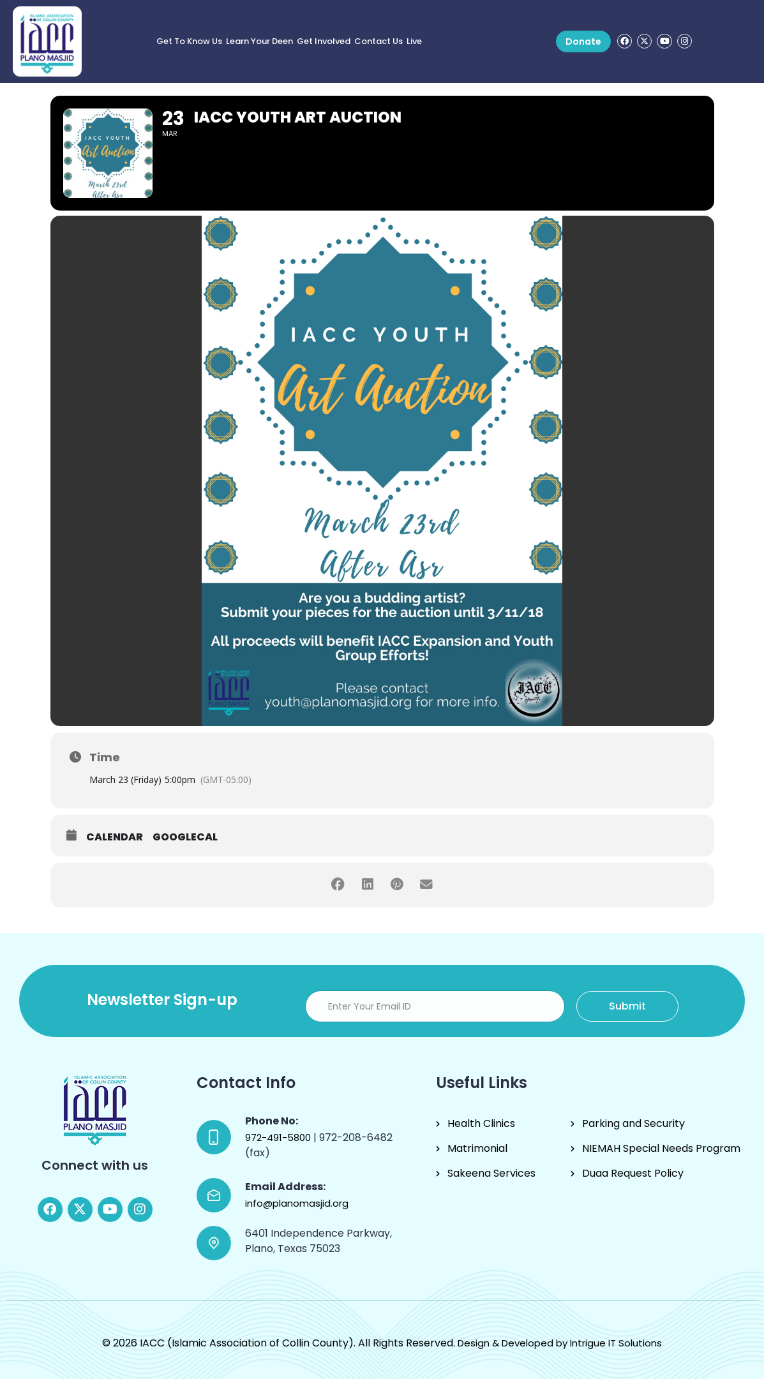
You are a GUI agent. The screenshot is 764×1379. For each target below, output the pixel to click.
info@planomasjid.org (296, 1203)
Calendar (114, 837)
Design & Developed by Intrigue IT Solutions (560, 1343)
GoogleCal (185, 837)
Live (414, 41)
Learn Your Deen (259, 41)
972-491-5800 (279, 1137)
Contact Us (378, 41)
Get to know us (189, 41)
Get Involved (323, 41)
